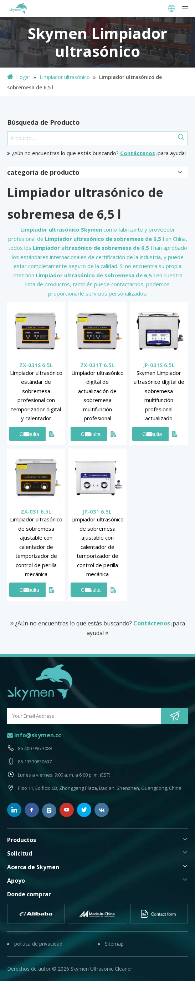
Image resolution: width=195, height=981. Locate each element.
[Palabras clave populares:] (181, 138)
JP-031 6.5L (97, 511)
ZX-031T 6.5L (97, 364)
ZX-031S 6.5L (36, 364)
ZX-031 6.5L (36, 511)
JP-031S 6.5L (159, 364)
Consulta (29, 434)
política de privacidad (38, 943)
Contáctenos (137, 153)
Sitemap (114, 943)
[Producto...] (91, 138)
